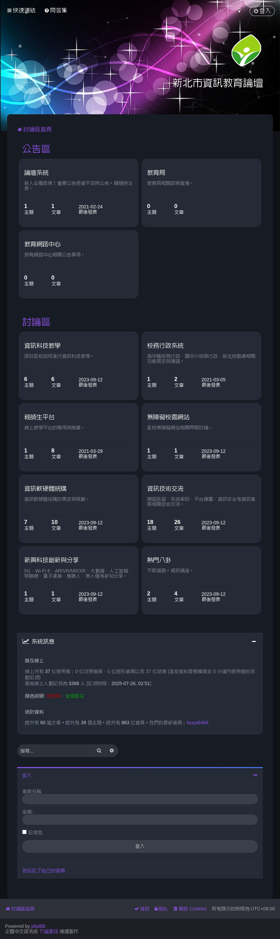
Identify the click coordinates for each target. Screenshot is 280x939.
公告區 (36, 148)
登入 (27, 775)
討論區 (36, 321)
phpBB (38, 926)
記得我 (35, 832)
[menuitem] (55, 10)
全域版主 (74, 696)
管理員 (53, 696)
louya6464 (198, 722)
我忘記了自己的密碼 (44, 870)
